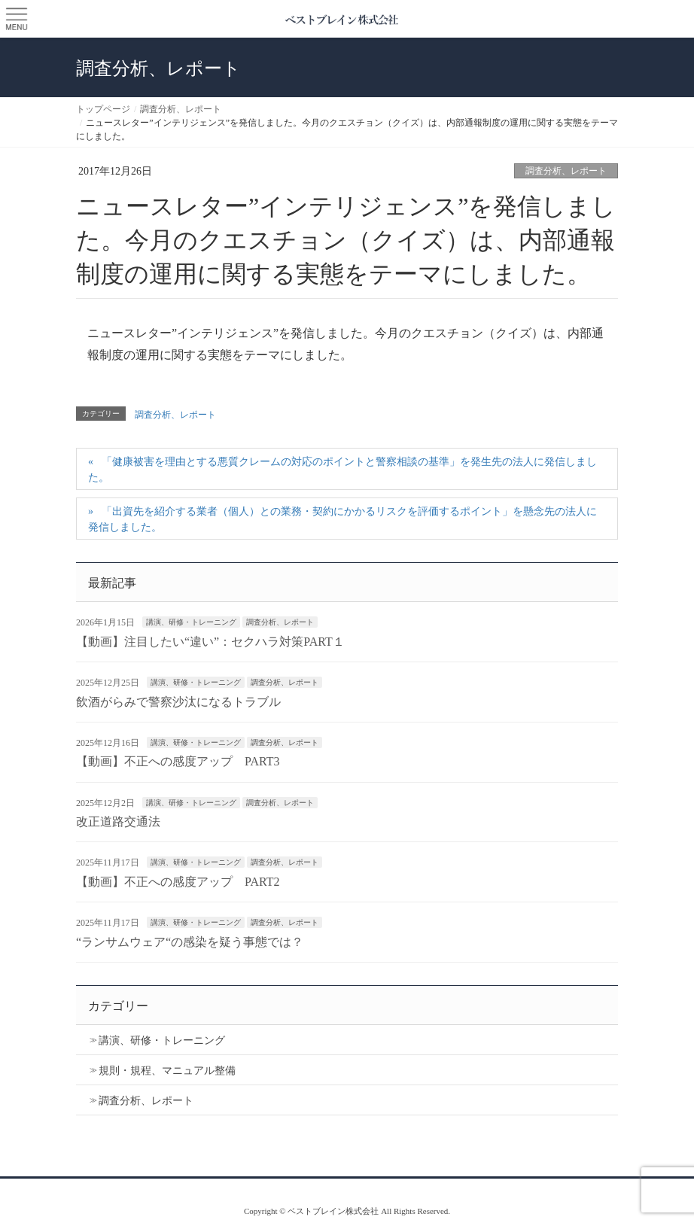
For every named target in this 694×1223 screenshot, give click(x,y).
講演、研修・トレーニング (191, 622)
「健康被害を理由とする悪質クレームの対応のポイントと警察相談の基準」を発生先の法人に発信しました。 (342, 469)
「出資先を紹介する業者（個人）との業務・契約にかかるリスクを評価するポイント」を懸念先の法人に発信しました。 (342, 519)
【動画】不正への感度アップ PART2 (177, 881)
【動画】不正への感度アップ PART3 (177, 761)
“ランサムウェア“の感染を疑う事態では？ (189, 942)
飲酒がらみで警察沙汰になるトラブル (178, 701)
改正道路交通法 (118, 821)
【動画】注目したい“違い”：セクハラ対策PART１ (210, 641)
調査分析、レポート (566, 171)
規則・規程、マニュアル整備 (167, 1070)
